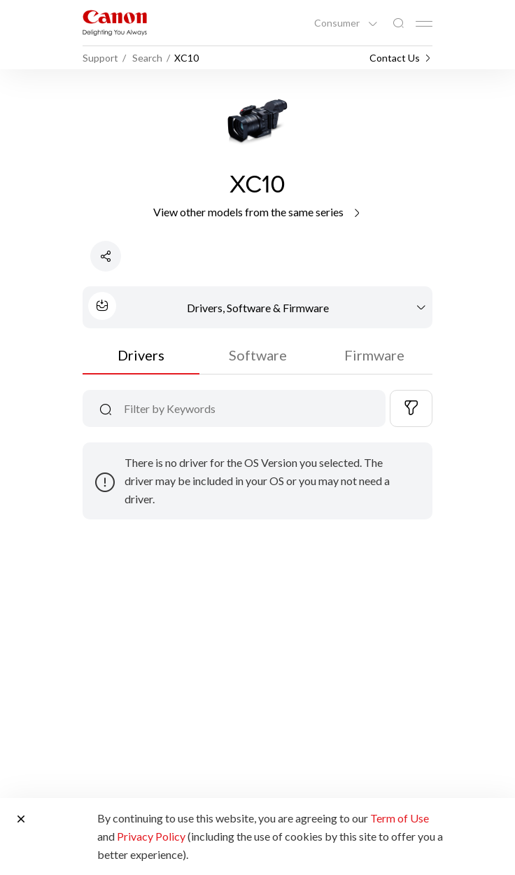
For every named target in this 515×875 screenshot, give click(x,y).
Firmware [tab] (374, 354)
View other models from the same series (257, 211)
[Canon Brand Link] (115, 23)
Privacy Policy (151, 836)
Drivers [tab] (141, 354)
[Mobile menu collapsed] (424, 24)
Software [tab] (258, 354)
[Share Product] (105, 256)
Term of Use (399, 818)
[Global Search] (398, 23)
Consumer (338, 23)
